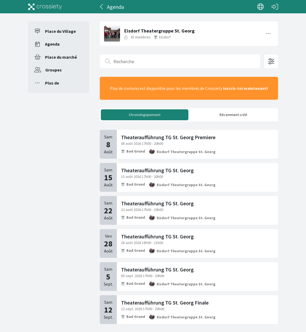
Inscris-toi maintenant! (245, 88)
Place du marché (61, 57)
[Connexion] (274, 6)
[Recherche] (180, 61)
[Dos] (102, 6)
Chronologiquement (144, 114)
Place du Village (60, 31)
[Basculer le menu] (268, 33)
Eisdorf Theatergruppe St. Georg (186, 151)
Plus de (52, 83)
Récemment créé (233, 114)
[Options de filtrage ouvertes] (271, 61)
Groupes (53, 70)
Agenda (52, 44)
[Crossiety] (45, 6)
